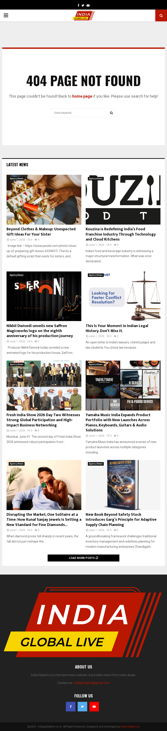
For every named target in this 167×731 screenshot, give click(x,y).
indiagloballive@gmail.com (91, 683)
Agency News (16, 178)
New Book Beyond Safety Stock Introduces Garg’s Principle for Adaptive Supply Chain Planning (121, 519)
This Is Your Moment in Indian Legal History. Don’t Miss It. (117, 328)
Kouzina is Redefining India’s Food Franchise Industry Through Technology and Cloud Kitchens (121, 234)
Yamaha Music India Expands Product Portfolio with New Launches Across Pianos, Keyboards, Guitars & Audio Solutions (118, 423)
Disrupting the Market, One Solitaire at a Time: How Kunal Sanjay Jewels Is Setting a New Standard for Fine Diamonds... (44, 519)
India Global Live (130, 726)
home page (82, 96)
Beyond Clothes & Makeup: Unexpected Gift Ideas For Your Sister (41, 231)
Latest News (17, 164)
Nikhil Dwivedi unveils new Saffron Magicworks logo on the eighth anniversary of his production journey (40, 331)
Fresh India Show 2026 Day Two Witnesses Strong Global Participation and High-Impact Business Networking (43, 420)
